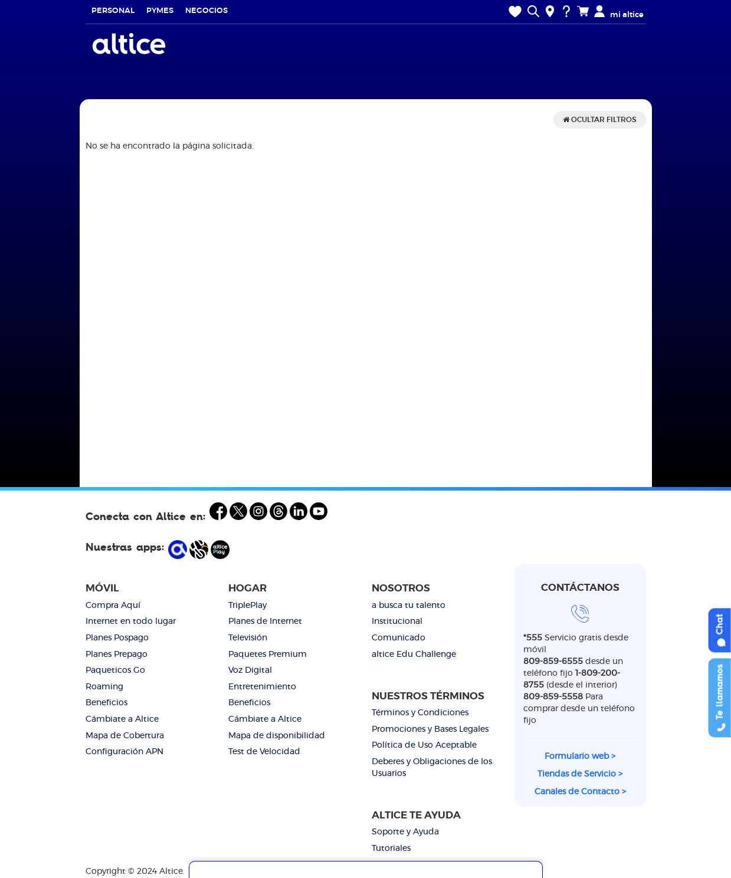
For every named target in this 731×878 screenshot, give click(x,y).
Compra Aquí (113, 605)
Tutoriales (391, 848)
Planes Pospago (117, 638)
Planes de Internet (265, 621)
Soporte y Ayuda (405, 832)
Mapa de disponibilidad (276, 736)
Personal (113, 11)
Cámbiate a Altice (122, 719)
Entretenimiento (262, 687)
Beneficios (106, 703)
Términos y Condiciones (420, 713)
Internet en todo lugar (131, 621)
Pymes (159, 11)
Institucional (397, 621)
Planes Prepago (116, 654)
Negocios (206, 11)
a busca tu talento (408, 605)
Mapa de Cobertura (125, 736)
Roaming (104, 687)
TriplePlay (247, 605)
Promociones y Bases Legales (430, 729)
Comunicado (398, 638)
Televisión (247, 638)
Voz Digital (250, 670)
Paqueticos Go (115, 670)
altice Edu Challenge (414, 654)
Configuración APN (124, 752)
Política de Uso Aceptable (424, 745)
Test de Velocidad (264, 752)
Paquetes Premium (267, 654)
